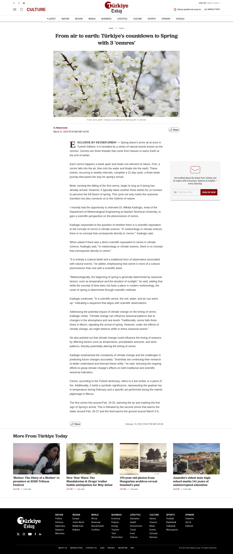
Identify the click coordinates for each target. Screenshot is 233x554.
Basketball (171, 522)
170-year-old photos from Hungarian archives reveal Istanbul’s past (138, 481)
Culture (121, 28)
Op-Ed (188, 522)
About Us (62, 548)
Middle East (78, 526)
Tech (113, 533)
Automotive (117, 537)
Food (132, 533)
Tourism (115, 529)
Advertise (122, 548)
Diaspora (59, 529)
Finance (115, 522)
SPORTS (152, 19)
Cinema (153, 522)
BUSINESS (106, 19)
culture (36, 9)
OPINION (166, 19)
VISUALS (180, 19)
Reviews (153, 537)
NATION (65, 19)
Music (152, 526)
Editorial (189, 526)
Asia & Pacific (97, 526)
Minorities (59, 533)
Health (133, 522)
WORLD (92, 19)
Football (170, 518)
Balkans (76, 529)
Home (111, 28)
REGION (79, 19)
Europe (76, 518)
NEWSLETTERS (212, 9)
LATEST (52, 19)
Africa (94, 518)
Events (152, 529)
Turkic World (78, 522)
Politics (58, 518)
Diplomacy (60, 526)
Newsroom (61, 127)
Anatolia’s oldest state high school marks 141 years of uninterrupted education (191, 481)
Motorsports (172, 529)
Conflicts (95, 529)
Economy (115, 518)
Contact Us (91, 548)
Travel (133, 529)
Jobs (102, 548)
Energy (114, 526)
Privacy (111, 548)
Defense (59, 522)
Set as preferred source (187, 9)
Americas (95, 522)
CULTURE (137, 19)
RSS (132, 548)
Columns (189, 518)
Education (134, 518)
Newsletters (76, 548)
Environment (136, 526)
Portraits (153, 533)
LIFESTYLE (122, 19)
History (152, 518)
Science (133, 537)
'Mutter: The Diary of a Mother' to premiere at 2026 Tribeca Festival (36, 481)
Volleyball (170, 526)
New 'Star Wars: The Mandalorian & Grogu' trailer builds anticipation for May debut (89, 481)
